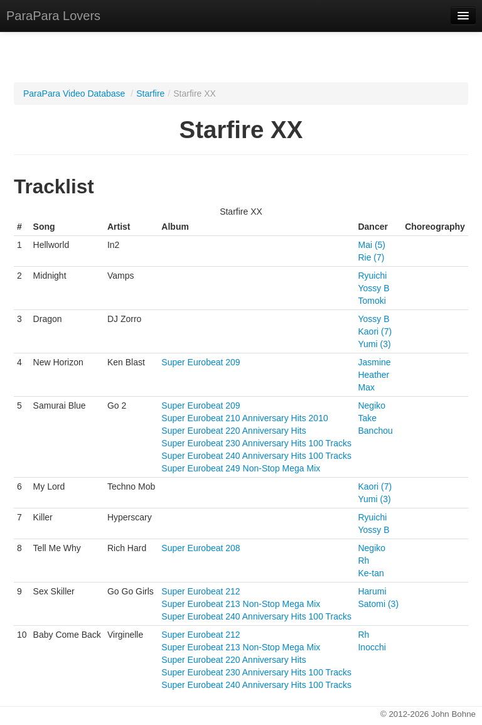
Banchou (375, 431)
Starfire (150, 94)
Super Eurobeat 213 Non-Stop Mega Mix (240, 604)
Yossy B (373, 288)
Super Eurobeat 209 (200, 362)
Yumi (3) (374, 344)
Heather (373, 375)
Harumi (372, 591)
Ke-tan (370, 573)
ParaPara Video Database (74, 94)
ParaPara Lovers (53, 16)
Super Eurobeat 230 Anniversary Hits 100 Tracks (256, 443)
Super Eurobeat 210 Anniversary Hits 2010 (244, 418)
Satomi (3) (378, 604)
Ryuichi (372, 276)
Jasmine (374, 362)
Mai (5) (371, 245)
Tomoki (371, 301)
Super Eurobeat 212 (200, 591)
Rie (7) (371, 257)
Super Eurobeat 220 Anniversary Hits (233, 431)
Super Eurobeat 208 (200, 548)
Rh (363, 561)
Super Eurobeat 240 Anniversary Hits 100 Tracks (256, 456)
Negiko (371, 405)
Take (367, 418)
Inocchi (371, 647)
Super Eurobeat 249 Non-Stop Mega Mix (240, 468)
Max (366, 387)
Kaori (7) (375, 331)
